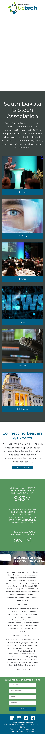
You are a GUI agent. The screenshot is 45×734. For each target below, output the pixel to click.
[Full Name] (22, 685)
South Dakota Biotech (22, 8)
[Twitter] (26, 718)
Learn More (22, 467)
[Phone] (22, 697)
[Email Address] (22, 691)
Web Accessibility (27, 731)
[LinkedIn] (12, 718)
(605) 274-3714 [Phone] (16, 729)
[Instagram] (19, 718)
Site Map (14, 731)
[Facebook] (33, 718)
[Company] (22, 703)
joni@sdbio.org (29, 729)
